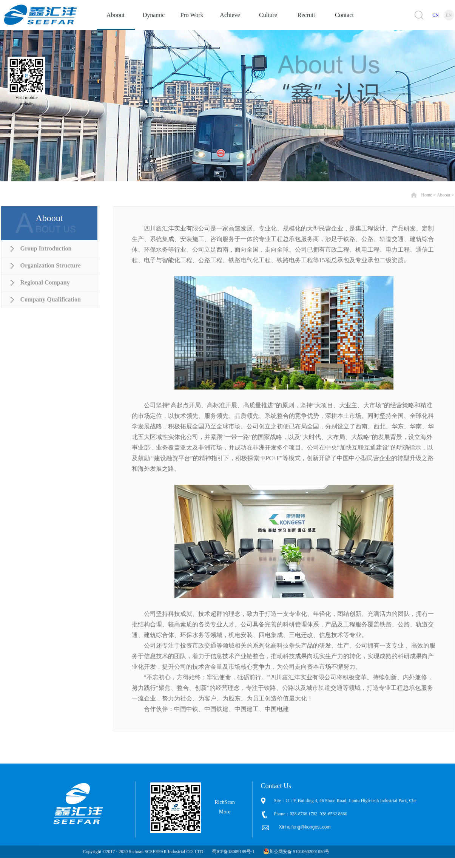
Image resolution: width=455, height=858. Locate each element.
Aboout (443, 195)
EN (449, 15)
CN (435, 15)
